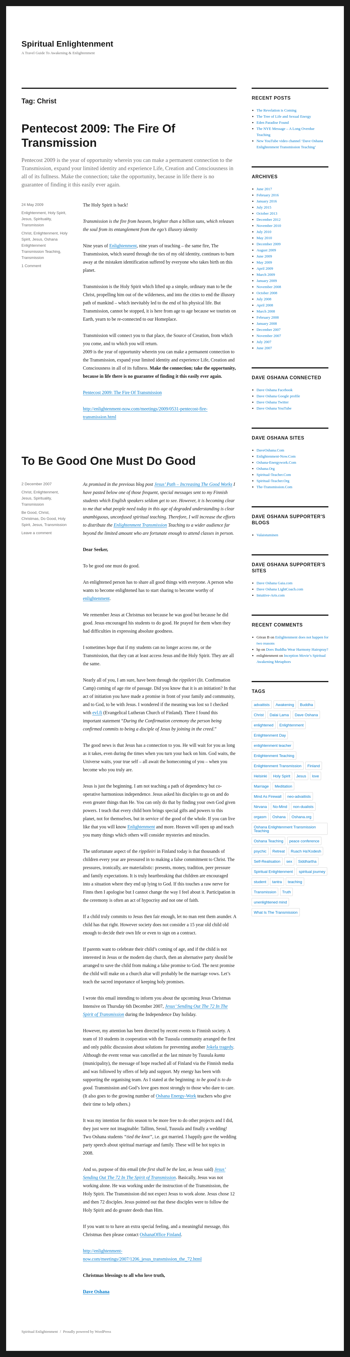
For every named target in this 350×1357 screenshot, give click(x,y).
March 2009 (266, 274)
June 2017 (264, 189)
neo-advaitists (299, 796)
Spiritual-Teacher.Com (274, 474)
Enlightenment (123, 245)
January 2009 (267, 280)
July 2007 (264, 342)
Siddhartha (307, 861)
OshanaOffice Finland (160, 1234)
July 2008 (264, 299)
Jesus (27, 219)
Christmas (30, 518)
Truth (286, 892)
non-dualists (303, 806)
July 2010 (264, 232)
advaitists (261, 705)
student (260, 882)
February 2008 (268, 317)
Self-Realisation (267, 861)
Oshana (279, 817)
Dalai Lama (279, 715)
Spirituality (42, 219)
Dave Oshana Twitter (273, 402)
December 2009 (269, 244)
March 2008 (266, 311)
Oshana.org (301, 817)
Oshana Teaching (268, 841)
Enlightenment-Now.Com (276, 456)
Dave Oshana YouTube (274, 408)
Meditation (283, 786)
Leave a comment (37, 533)
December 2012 (269, 219)
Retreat (278, 851)
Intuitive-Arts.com (271, 595)
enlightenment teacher (272, 745)
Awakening (285, 705)
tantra (277, 882)
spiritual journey (312, 871)
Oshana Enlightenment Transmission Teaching (41, 245)
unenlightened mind (270, 902)
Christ (27, 233)
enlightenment (96, 598)
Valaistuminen (267, 535)
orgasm (260, 817)
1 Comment (31, 266)
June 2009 (264, 256)
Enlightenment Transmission (140, 525)
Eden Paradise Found (273, 122)
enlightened (263, 725)
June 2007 (264, 348)
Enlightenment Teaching (274, 756)
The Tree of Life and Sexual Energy (284, 116)
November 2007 (269, 335)
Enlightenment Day (270, 735)
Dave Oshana (96, 1291)
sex (289, 861)
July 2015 (264, 207)
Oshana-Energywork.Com (276, 462)
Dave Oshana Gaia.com (274, 583)
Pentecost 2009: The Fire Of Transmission (122, 392)
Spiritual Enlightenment (67, 43)
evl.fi (97, 712)
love (315, 776)
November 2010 (269, 225)
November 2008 (269, 287)
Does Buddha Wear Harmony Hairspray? (297, 649)
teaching (295, 882)
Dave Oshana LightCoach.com (280, 589)
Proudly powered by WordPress (87, 1331)
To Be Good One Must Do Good (109, 460)
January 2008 (267, 323)
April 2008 (265, 305)
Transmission (33, 225)
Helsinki (260, 776)
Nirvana (260, 806)
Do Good (48, 518)
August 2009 (266, 250)
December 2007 (269, 329)
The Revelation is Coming (277, 110)
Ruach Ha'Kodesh (306, 851)
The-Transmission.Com (274, 487)
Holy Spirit (56, 213)
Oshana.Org (266, 468)
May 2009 (264, 262)
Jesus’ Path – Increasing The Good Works (193, 484)
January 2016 (267, 201)
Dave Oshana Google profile (278, 396)
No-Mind (280, 806)
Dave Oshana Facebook (274, 390)
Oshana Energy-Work (176, 1095)
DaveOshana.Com (270, 450)
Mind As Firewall (267, 796)
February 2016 (268, 195)
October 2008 (267, 293)
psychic (260, 851)
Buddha (306, 705)
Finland (313, 766)
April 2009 (265, 268)
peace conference (304, 841)
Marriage (261, 786)
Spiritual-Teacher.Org (273, 481)
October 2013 (267, 213)
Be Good (29, 512)
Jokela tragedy (219, 1046)
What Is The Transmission (275, 912)
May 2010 (264, 238)
